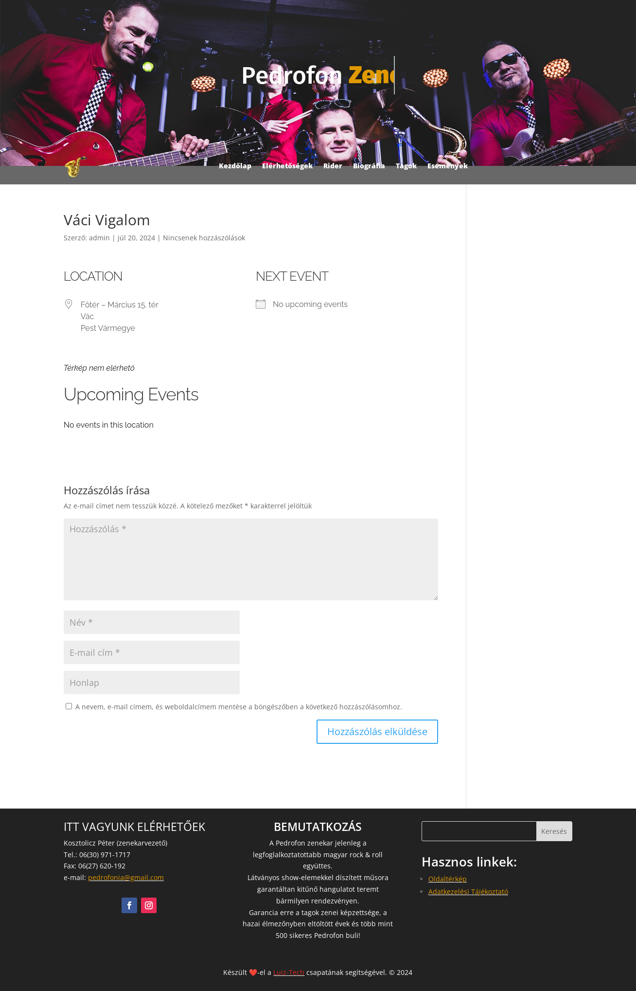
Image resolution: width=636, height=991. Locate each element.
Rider (332, 165)
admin (99, 237)
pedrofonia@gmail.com (126, 877)
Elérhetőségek (287, 165)
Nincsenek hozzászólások (204, 237)
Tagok (406, 165)
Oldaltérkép (447, 878)
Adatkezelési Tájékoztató (468, 891)
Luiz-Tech (288, 972)
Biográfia (369, 165)
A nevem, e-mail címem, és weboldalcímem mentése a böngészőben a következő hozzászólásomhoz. (238, 706)
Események (447, 165)
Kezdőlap (235, 165)
